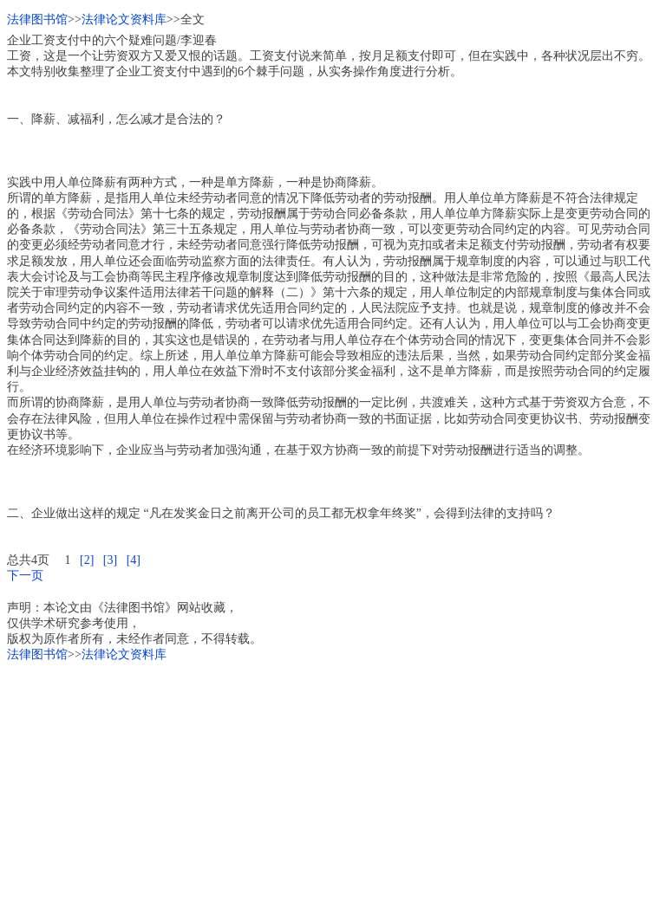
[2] (87, 560)
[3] (110, 560)
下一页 (25, 575)
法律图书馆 (37, 19)
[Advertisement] (333, 785)
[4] (133, 560)
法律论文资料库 (124, 19)
